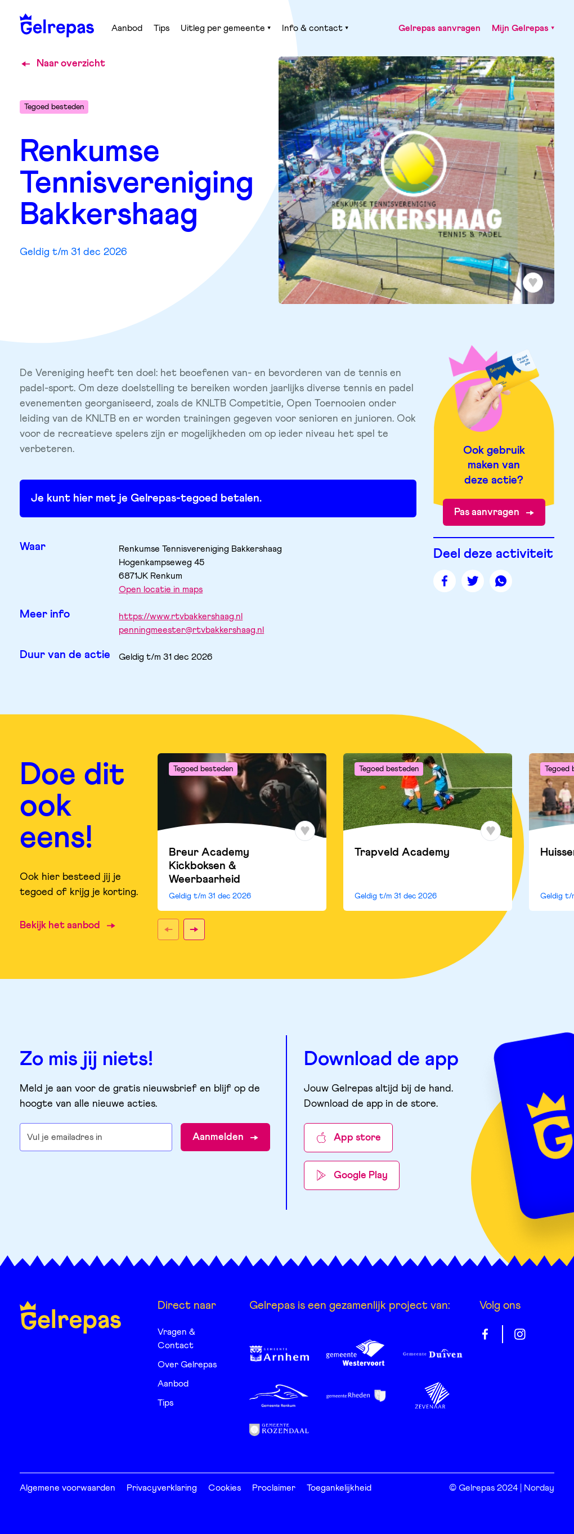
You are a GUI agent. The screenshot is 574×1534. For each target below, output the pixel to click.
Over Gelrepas (187, 1364)
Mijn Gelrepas (523, 28)
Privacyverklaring (162, 1487)
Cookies (224, 1487)
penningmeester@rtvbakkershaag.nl (191, 629)
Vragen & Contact (176, 1338)
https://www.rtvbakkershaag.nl (181, 616)
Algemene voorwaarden (67, 1487)
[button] (168, 929)
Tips (161, 28)
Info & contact (315, 28)
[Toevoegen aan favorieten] (533, 282)
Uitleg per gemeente (226, 28)
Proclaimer (273, 1487)
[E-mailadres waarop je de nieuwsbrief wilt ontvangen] (96, 1137)
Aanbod (126, 28)
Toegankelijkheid (339, 1487)
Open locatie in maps (161, 589)
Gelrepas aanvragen (439, 28)
